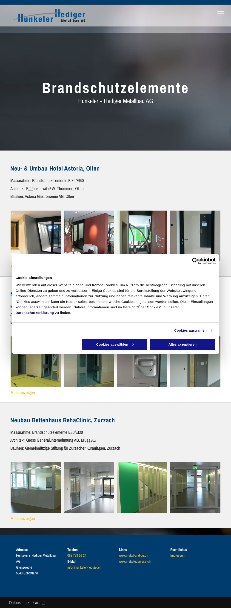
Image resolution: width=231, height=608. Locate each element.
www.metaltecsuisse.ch (135, 561)
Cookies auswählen (190, 330)
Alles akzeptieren (182, 344)
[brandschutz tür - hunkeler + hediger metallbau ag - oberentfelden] (36, 236)
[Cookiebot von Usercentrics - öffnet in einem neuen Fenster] (195, 261)
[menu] (221, 13)
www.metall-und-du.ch (133, 555)
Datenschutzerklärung (35, 313)
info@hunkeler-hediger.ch (84, 567)
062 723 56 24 (76, 555)
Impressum (177, 555)
